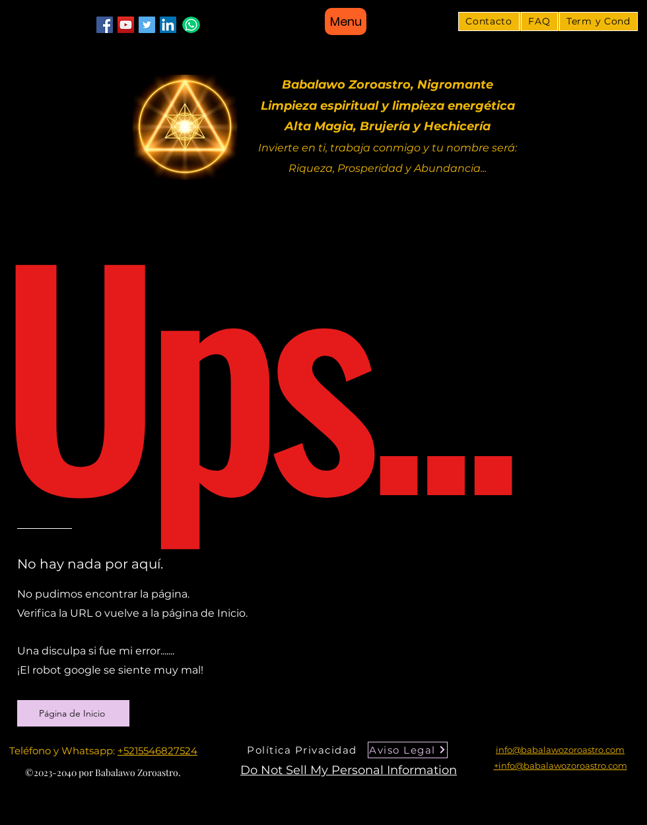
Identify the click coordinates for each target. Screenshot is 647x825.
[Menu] (345, 21)
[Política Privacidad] (303, 750)
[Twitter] (147, 25)
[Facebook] (104, 25)
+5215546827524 (157, 750)
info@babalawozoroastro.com (560, 749)
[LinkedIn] (168, 25)
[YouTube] (126, 25)
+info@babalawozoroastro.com (560, 765)
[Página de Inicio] (73, 713)
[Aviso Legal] (408, 750)
